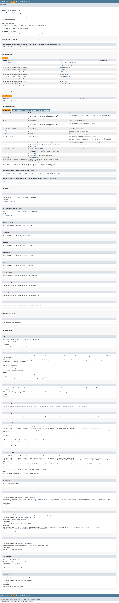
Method (20, 6)
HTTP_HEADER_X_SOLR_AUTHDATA (68, 65)
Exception (10, 357)
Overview (2, 1)
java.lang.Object (6, 15)
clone (4, 173)
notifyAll (40, 173)
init (29, 142)
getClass (21, 173)
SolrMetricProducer (24, 21)
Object (8, 30)
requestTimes (63, 81)
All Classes (3, 4)
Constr (15, 6)
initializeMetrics (33, 144)
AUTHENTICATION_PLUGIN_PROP (67, 62)
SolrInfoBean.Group (23, 46)
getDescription (32, 131)
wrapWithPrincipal (33, 157)
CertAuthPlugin (16, 25)
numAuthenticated (64, 67)
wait (51, 173)
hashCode (27, 173)
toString (46, 173)
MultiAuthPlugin (26, 25)
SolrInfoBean (14, 21)
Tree (20, 1)
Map (32, 142)
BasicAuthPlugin (6, 25)
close (4, 181)
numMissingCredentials (66, 71)
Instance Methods (17, 110)
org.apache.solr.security (13, 10)
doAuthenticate (32, 123)
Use (17, 1)
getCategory (31, 128)
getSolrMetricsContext (35, 136)
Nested (7, 6)
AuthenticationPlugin (9, 100)
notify (34, 173)
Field (11, 6)
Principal (31, 160)
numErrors (62, 69)
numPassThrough (63, 74)
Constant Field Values (9, 201)
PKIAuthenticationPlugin (39, 25)
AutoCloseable (6, 21)
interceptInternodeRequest (36, 148)
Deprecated (25, 1)
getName (30, 133)
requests (62, 78)
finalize (15, 173)
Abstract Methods (30, 110)
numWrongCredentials (65, 76)
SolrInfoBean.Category (9, 46)
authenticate (32, 115)
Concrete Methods (43, 110)
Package (8, 1)
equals (9, 173)
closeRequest (32, 120)
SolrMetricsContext (15, 83)
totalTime (62, 85)
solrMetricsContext (65, 83)
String (10, 62)
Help (30, 1)
